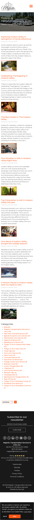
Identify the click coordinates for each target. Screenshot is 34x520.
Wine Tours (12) (9, 355)
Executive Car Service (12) (13, 359)
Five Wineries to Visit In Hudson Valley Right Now (16, 159)
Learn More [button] (27, 512)
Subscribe (17, 430)
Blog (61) (7, 327)
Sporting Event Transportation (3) (16, 377)
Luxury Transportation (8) (13, 366)
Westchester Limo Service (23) (15, 338)
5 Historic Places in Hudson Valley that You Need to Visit (16, 284)
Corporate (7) (9, 368)
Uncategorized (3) (10, 375)
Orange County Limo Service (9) (15, 362)
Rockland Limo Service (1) (13, 383)
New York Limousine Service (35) (16, 334)
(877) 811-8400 (17, 449)
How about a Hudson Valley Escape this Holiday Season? (14, 242)
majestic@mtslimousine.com (17, 451)
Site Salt (21, 489)
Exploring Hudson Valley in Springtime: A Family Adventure (16, 38)
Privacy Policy (17, 473)
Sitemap (17, 467)
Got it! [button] (5, 516)
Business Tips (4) (10, 372)
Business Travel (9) (11, 364)
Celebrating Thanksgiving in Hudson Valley (14, 77)
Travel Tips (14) (9, 351)
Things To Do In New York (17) (15, 349)
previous (6, 402)
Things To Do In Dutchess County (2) (17, 381)
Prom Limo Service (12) (12, 353)
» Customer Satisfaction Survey (17, 460)
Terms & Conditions (17, 477)
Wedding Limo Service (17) (13, 342)
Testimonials (17, 464)
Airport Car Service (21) (12, 340)
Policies (17, 470)
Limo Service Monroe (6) (13, 370)
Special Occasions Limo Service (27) (17, 336)
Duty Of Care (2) (10, 379)
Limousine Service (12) (12, 357)
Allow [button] (14, 516)
